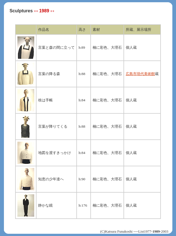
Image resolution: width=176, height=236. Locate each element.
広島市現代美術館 (140, 74)
